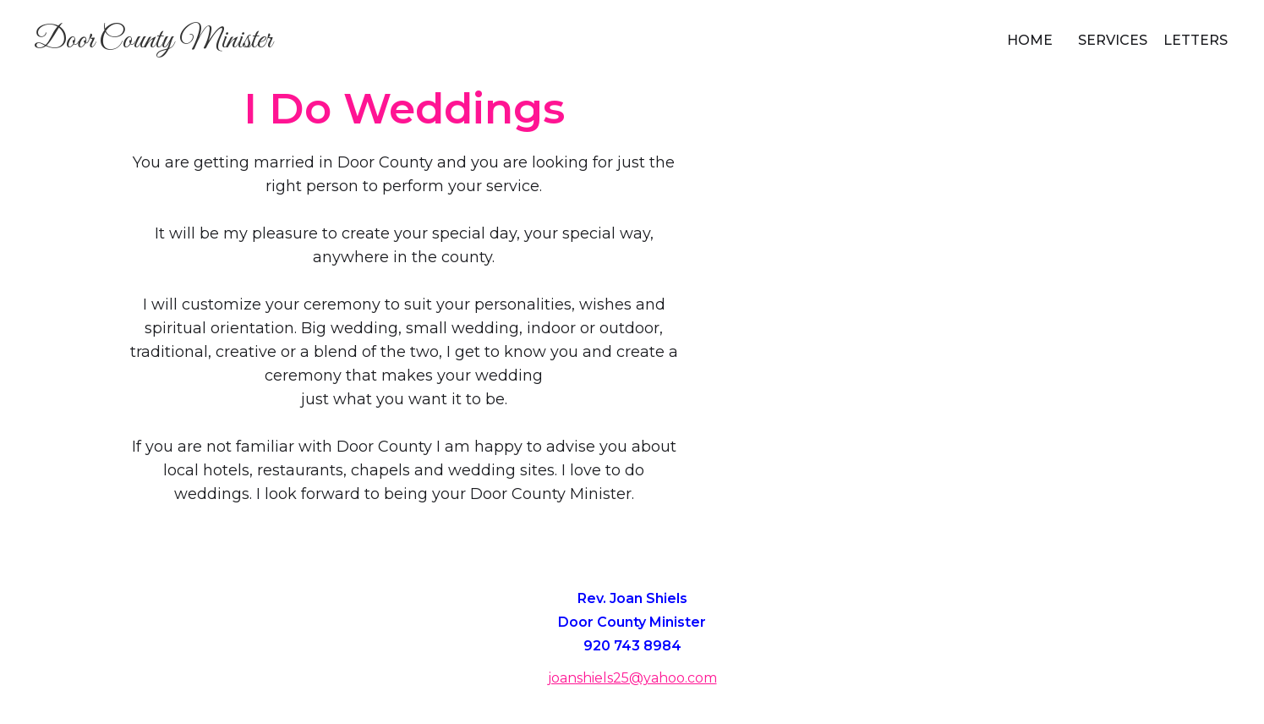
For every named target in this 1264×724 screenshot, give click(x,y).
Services (1112, 40)
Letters (1195, 40)
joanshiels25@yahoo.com (632, 678)
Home (1030, 40)
